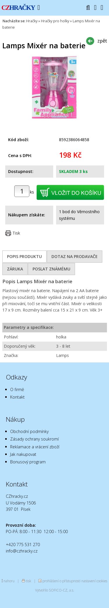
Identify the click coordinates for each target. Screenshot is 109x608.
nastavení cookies (94, 580)
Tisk (16, 233)
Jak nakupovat (23, 454)
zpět (102, 40)
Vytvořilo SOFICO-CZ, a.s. (54, 590)
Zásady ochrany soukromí (34, 439)
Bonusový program (28, 462)
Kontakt (17, 397)
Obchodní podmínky (29, 431)
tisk (28, 580)
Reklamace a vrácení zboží (34, 446)
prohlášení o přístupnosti (61, 580)
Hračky (31, 21)
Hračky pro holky (55, 21)
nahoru (9, 580)
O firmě (17, 389)
